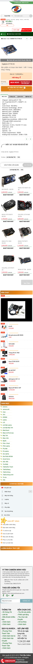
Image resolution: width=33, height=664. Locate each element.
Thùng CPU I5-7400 (14, 352)
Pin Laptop (6, 451)
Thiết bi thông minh (8, 474)
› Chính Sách (6, 622)
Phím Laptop (6, 446)
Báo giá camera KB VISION (16, 335)
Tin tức (5, 477)
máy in (21, 19)
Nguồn (4, 440)
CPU (4, 414)
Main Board (6, 430)
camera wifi (6, 409)
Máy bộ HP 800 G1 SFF (15, 388)
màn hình (26, 19)
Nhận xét (28, 96)
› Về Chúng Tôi (7, 612)
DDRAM (5, 417)
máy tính (13, 19)
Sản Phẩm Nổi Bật (8, 456)
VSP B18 (11, 396)
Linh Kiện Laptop (7, 425)
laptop (17, 19)
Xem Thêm (27, 165)
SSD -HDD (5, 461)
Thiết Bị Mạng (6, 469)
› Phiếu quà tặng (23, 614)
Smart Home (6, 459)
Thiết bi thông (6, 472)
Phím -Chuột (6, 443)
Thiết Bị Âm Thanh (8, 467)
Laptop (5, 420)
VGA (8, 38)
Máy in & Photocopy (8, 433)
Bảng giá (12, 96)
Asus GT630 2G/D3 (14, 361)
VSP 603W (11, 344)
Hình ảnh (20, 96)
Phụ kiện (5, 448)
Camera (5, 406)
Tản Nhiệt (5, 464)
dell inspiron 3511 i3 (14, 379)
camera (8, 19)
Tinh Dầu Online (25, 655)
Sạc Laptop (6, 454)
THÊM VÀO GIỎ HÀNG (16, 88)
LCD (4, 422)
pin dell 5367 (12, 370)
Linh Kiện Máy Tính (11, 157)
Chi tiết (4, 96)
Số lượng (3, 81)
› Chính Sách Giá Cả (8, 636)
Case (4, 412)
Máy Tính (5, 435)
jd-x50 (10, 326)
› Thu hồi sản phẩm (24, 612)
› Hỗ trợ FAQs (21, 622)
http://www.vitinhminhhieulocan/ (16, 662)
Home (3, 34)
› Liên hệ (4, 614)
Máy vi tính (6, 438)
